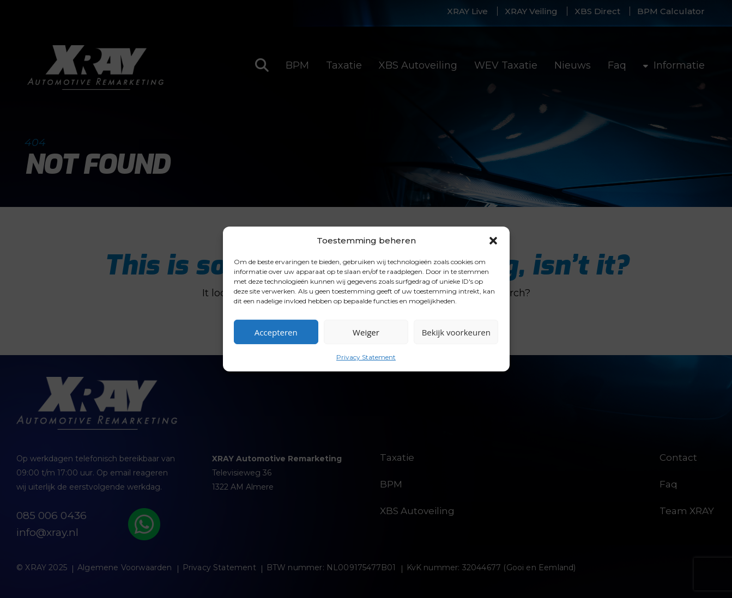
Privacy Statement (366, 357)
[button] (493, 240)
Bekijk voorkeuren (456, 331)
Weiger (366, 331)
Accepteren (276, 331)
